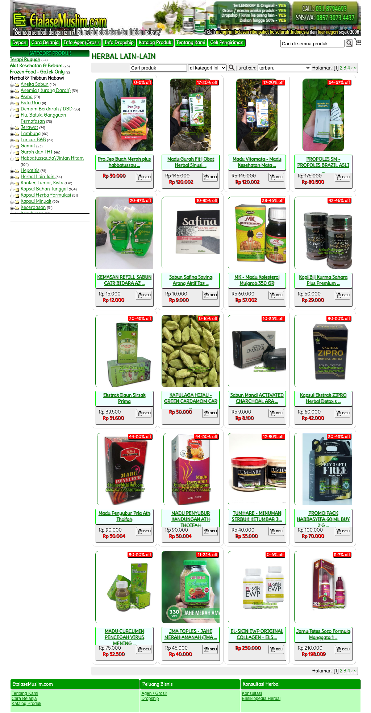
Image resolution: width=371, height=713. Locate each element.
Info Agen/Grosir (81, 42)
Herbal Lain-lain (38, 176)
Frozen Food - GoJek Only (37, 72)
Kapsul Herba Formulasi (46, 195)
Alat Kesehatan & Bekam (36, 66)
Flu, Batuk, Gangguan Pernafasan (43, 118)
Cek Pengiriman (226, 42)
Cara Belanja (45, 42)
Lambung (31, 133)
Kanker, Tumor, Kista (42, 183)
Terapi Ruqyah (25, 59)
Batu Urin (31, 103)
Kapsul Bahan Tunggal (44, 189)
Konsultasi (252, 693)
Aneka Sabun (35, 84)
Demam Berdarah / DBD (46, 109)
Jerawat (29, 127)
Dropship (150, 698)
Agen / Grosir (154, 693)
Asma (27, 96)
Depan (19, 42)
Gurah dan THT (37, 152)
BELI (144, 177)
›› (355, 68)
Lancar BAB (33, 140)
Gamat (28, 146)
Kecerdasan (33, 207)
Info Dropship (118, 42)
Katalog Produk (155, 42)
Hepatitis (30, 170)
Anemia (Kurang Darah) (46, 90)
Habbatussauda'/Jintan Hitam (52, 158)
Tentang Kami (190, 42)
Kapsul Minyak (36, 201)
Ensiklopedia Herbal (261, 698)
